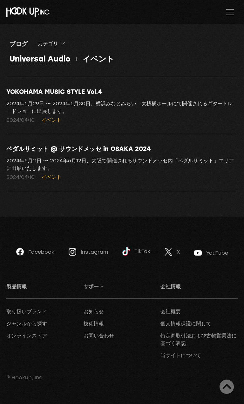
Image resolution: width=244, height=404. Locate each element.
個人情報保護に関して (185, 323)
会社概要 (170, 311)
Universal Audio (40, 58)
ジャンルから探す (26, 323)
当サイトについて (180, 355)
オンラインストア (26, 335)
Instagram (88, 252)
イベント (51, 119)
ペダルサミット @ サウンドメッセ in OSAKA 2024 (78, 148)
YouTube (211, 252)
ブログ (19, 43)
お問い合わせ (99, 335)
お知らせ (94, 311)
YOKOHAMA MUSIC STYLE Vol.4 (54, 91)
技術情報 (94, 323)
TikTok (136, 251)
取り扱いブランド (26, 311)
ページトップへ (227, 387)
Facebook (35, 252)
